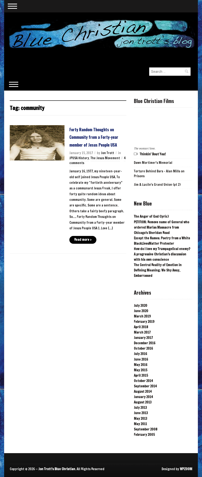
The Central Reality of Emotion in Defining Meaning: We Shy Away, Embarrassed (158, 270)
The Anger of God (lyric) (151, 216)
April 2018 (141, 327)
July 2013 (140, 407)
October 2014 (143, 381)
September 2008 (145, 429)
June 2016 (141, 359)
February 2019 (144, 321)
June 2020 (141, 311)
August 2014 (143, 391)
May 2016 (140, 365)
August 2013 (143, 402)
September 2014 (145, 386)
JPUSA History (79, 158)
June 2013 (141, 413)
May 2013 (140, 418)
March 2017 (142, 332)
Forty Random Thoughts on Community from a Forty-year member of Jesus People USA (93, 137)
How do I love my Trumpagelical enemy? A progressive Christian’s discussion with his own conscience (162, 254)
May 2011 (140, 424)
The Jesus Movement (105, 158)
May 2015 (140, 370)
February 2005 (144, 434)
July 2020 (140, 305)
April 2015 (141, 375)
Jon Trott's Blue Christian (56, 469)
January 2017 (143, 338)
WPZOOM (186, 469)
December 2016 (144, 343)
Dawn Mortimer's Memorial (153, 162)
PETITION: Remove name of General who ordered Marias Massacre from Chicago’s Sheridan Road (161, 227)
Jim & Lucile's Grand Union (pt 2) (157, 184)
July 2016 (140, 354)
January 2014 (143, 397)
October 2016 (143, 348)
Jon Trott (107, 153)
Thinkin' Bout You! (153, 154)
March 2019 (142, 316)
